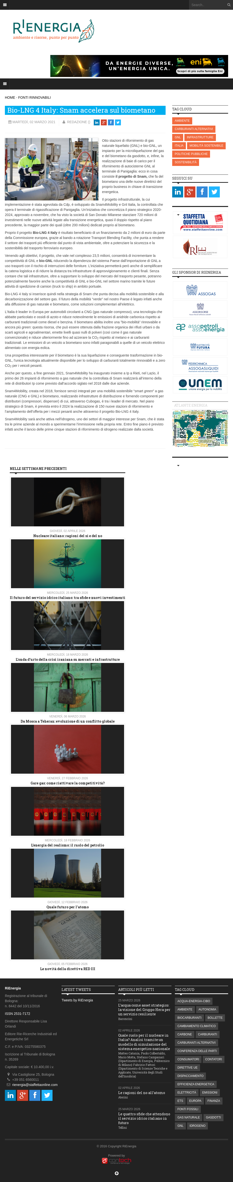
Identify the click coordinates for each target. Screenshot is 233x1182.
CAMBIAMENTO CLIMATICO (196, 1026)
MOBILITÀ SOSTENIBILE (206, 145)
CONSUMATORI (188, 1059)
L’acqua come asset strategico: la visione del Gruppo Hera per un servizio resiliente (144, 1009)
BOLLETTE (215, 1017)
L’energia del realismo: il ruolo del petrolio (67, 845)
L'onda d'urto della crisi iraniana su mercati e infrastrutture (68, 659)
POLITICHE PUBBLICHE (191, 154)
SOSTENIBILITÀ (185, 162)
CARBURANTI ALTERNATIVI (194, 129)
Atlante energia (190, 405)
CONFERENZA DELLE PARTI (197, 1051)
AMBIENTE (182, 120)
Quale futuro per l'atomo (67, 907)
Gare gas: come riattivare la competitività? (68, 783)
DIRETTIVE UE (187, 1067)
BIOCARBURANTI (189, 1017)
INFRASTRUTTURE (200, 137)
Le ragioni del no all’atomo (141, 1092)
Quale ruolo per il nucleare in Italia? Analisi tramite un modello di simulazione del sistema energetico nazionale (144, 1042)
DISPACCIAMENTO (190, 1076)
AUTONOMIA (207, 1009)
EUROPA (195, 1101)
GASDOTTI (213, 1117)
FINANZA (214, 1101)
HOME (10, 97)
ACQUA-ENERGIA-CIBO (193, 1001)
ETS (180, 1101)
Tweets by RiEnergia (77, 1000)
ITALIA (179, 145)
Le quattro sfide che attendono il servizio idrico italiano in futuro (144, 1118)
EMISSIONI (209, 1092)
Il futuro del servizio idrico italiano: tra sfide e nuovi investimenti (67, 597)
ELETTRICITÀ (186, 1092)
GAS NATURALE (188, 1117)
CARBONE (184, 1034)
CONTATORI (213, 1059)
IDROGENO (197, 1126)
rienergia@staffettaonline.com (35, 1085)
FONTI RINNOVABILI (34, 97)
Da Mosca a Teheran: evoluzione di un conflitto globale (68, 721)
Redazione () (78, 122)
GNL (178, 137)
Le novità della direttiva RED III (67, 968)
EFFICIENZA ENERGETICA (195, 1084)
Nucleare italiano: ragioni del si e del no (67, 535)
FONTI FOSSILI (187, 1109)
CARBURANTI (207, 1034)
